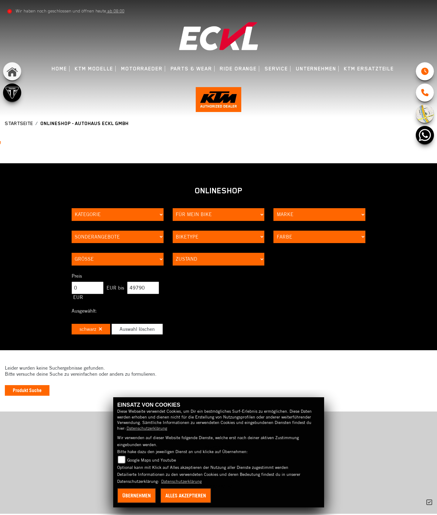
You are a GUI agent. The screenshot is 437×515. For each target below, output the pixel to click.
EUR (78, 298)
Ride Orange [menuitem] (238, 69)
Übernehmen (136, 496)
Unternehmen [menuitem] (316, 69)
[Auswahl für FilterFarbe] (319, 237)
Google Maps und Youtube (151, 460)
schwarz (91, 330)
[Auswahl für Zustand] (219, 259)
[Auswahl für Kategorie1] (118, 215)
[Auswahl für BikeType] (219, 237)
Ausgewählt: (84, 311)
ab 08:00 (115, 10)
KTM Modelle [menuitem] (94, 69)
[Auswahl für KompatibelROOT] (219, 215)
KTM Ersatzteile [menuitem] (369, 69)
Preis (77, 276)
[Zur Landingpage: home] (12, 71)
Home (59, 69)
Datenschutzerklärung (147, 428)
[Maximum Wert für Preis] (143, 288)
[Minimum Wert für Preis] (87, 288)
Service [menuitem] (276, 69)
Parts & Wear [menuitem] (191, 69)
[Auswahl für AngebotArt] (118, 237)
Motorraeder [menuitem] (142, 69)
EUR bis (115, 288)
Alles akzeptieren (185, 496)
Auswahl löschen (137, 330)
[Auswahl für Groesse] (118, 259)
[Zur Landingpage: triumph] (12, 92)
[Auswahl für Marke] (319, 215)
